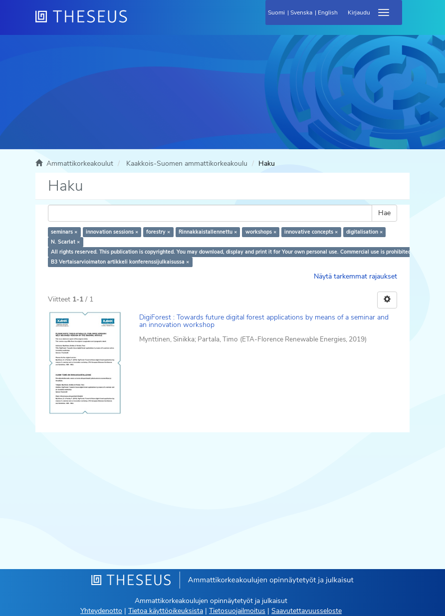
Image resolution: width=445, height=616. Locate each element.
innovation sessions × (112, 232)
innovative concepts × (311, 232)
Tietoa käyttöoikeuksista (165, 611)
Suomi (276, 12)
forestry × (158, 232)
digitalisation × (364, 232)
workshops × (260, 232)
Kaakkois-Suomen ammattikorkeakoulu (186, 163)
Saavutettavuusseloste (306, 611)
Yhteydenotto (101, 611)
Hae (384, 213)
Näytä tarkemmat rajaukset (355, 276)
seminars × (64, 232)
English (328, 12)
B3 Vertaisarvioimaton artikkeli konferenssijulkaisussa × (120, 262)
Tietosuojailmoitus (237, 611)
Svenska (301, 12)
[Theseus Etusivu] (135, 22)
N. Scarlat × (65, 242)
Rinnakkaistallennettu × (208, 232)
